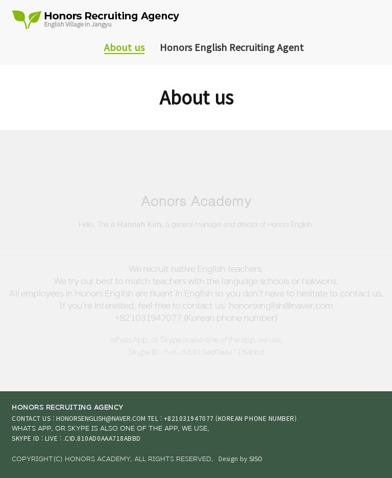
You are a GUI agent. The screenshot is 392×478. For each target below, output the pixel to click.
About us (124, 47)
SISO (255, 458)
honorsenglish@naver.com (100, 418)
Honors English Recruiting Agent (232, 47)
